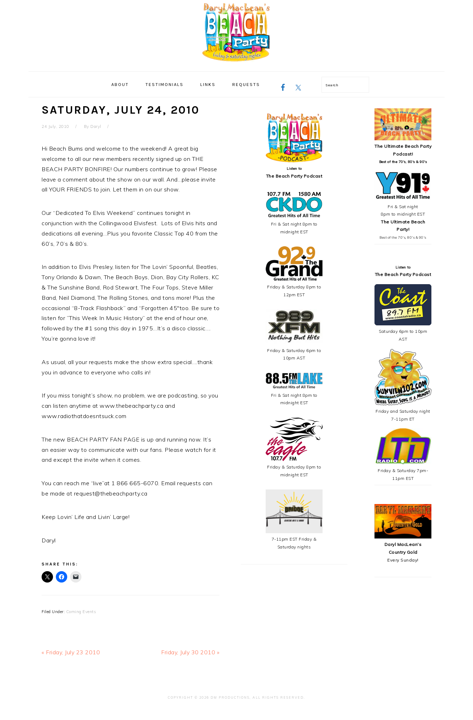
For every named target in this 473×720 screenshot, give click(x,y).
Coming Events (81, 611)
